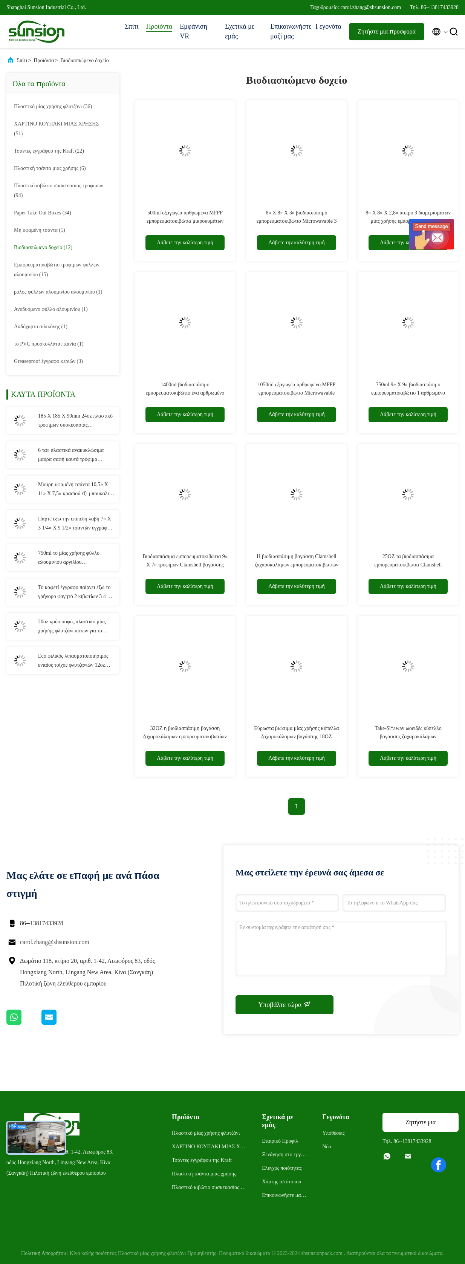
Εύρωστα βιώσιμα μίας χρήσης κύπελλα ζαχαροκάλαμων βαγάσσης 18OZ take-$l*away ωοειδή (296, 736)
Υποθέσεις (333, 1133)
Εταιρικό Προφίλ (280, 1141)
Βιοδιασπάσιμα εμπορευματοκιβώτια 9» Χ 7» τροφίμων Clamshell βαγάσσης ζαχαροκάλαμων (185, 565)
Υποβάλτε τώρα (284, 1004)
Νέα (326, 1146)
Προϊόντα (159, 26)
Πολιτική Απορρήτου (43, 1253)
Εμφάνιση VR (193, 31)
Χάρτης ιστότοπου (281, 1181)
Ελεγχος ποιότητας (282, 1168)
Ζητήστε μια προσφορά (387, 31)
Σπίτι (131, 26)
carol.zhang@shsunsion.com (54, 942)
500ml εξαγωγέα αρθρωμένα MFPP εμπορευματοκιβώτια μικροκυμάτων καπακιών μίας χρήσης (185, 221)
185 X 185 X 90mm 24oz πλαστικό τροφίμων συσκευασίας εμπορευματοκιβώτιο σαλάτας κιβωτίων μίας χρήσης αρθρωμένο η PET (76, 421)
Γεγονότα (328, 26)
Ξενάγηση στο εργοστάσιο (284, 1156)
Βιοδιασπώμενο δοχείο (84, 60)
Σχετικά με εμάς (239, 31)
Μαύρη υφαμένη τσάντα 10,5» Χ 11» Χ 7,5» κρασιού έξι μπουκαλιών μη (76, 490)
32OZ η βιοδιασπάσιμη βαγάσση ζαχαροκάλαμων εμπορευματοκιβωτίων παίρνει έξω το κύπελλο (185, 736)
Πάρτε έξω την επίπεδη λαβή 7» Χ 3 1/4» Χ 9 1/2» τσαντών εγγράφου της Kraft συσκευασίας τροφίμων (75, 524)
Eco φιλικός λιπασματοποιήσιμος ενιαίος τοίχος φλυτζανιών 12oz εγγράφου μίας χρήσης (73, 661)
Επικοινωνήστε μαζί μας (289, 31)
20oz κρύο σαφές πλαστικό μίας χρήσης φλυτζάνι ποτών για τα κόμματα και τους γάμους (72, 627)
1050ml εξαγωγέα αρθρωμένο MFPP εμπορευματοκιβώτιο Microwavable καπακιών (297, 393)
